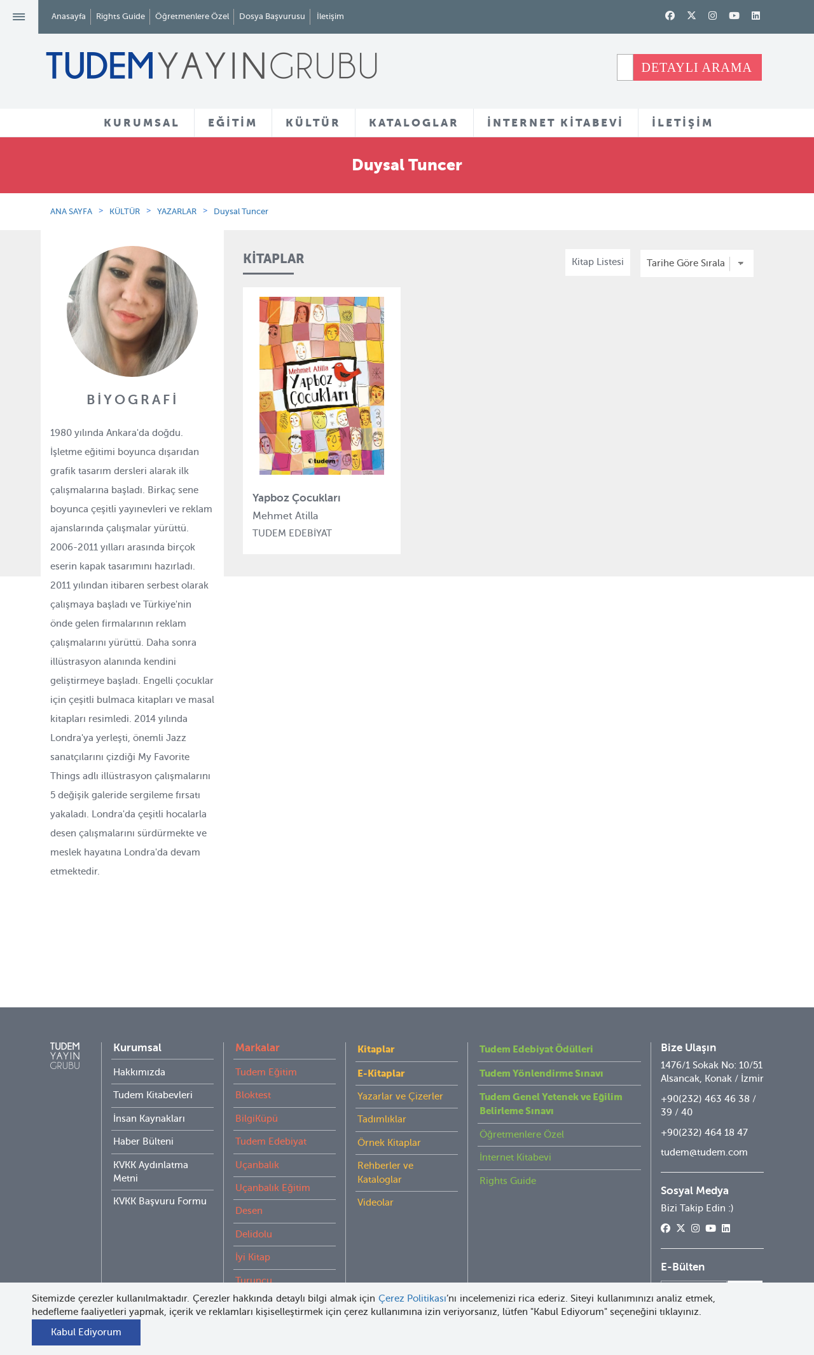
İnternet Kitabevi (515, 1202)
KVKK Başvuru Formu (160, 1246)
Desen (249, 1255)
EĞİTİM (233, 122)
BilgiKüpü (256, 1163)
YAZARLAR (177, 211)
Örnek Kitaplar (389, 1187)
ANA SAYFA (71, 211)
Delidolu (253, 1279)
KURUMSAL (142, 122)
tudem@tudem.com (704, 1197)
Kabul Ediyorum (86, 1332)
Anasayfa (69, 16)
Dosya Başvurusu (272, 16)
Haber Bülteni (143, 1186)
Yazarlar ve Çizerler (400, 1141)
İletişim (330, 16)
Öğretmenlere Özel (192, 16)
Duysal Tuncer (241, 211)
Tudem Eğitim (266, 1117)
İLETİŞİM (683, 122)
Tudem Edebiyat (271, 1186)
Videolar (375, 1247)
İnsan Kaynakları (149, 1163)
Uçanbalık (257, 1209)
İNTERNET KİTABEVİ (555, 122)
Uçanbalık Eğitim (272, 1232)
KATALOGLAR (414, 122)
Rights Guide (120, 16)
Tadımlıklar (381, 1164)
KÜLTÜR (313, 122)
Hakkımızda (139, 1117)
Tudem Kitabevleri (153, 1139)
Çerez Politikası (412, 1298)
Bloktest (253, 1139)
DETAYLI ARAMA (696, 67)
